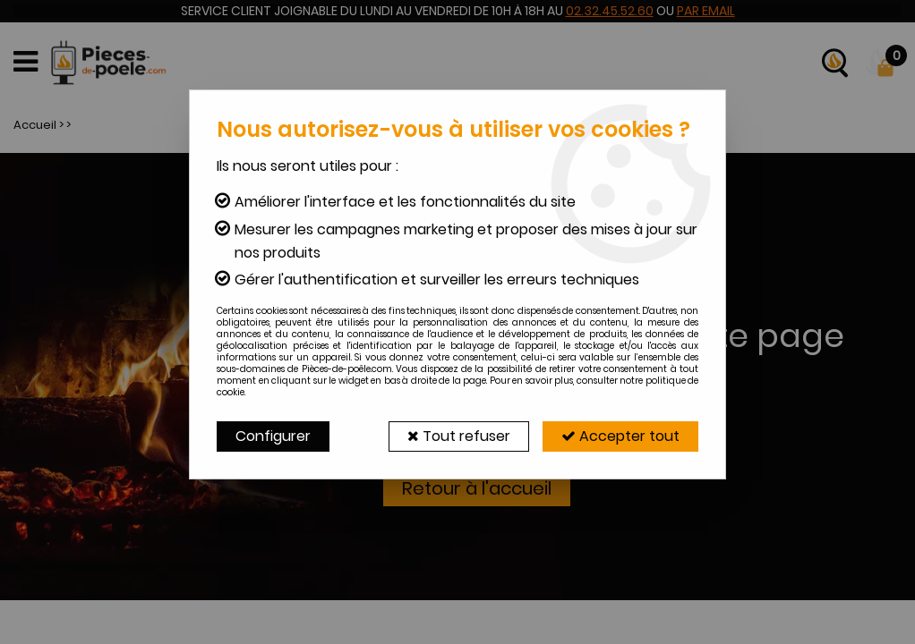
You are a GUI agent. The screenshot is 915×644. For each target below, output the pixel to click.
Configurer (273, 436)
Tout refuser (458, 436)
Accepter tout (620, 436)
